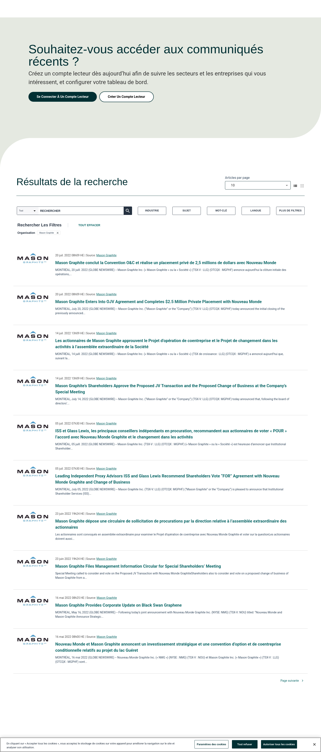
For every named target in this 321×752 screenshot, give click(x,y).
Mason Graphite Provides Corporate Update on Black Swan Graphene (118, 605)
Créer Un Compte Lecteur (126, 97)
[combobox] (258, 185)
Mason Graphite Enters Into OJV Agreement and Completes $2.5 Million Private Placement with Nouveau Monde (158, 301)
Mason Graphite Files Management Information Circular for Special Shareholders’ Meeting (138, 566)
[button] (48, 233)
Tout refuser (244, 745)
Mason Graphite (106, 255)
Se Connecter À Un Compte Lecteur (63, 97)
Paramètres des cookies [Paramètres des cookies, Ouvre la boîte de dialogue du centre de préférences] (211, 745)
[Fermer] (314, 745)
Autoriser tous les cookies (279, 745)
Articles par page (237, 178)
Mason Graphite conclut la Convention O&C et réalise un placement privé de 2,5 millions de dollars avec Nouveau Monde (165, 262)
